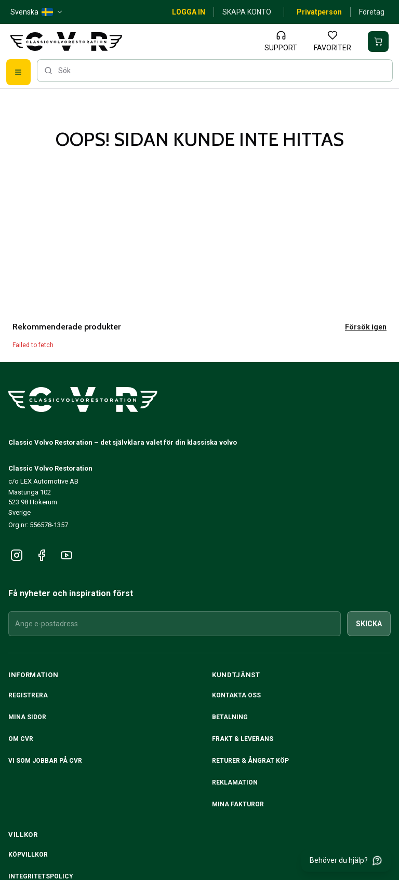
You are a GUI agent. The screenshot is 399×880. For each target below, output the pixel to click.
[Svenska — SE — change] (36, 12)
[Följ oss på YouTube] (66, 555)
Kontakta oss (236, 695)
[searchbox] (215, 70)
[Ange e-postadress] (174, 623)
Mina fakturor (238, 804)
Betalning (230, 717)
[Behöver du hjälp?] (346, 860)
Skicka (369, 624)
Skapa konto (246, 12)
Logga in (188, 12)
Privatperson (319, 12)
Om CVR (20, 738)
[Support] (280, 41)
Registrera (28, 695)
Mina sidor (27, 717)
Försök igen (366, 327)
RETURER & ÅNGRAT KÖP (250, 760)
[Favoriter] (332, 41)
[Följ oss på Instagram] (16, 555)
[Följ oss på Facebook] (41, 555)
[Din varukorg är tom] (378, 41)
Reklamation (235, 782)
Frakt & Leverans (242, 738)
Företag (371, 12)
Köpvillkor (28, 854)
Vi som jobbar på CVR (45, 760)
